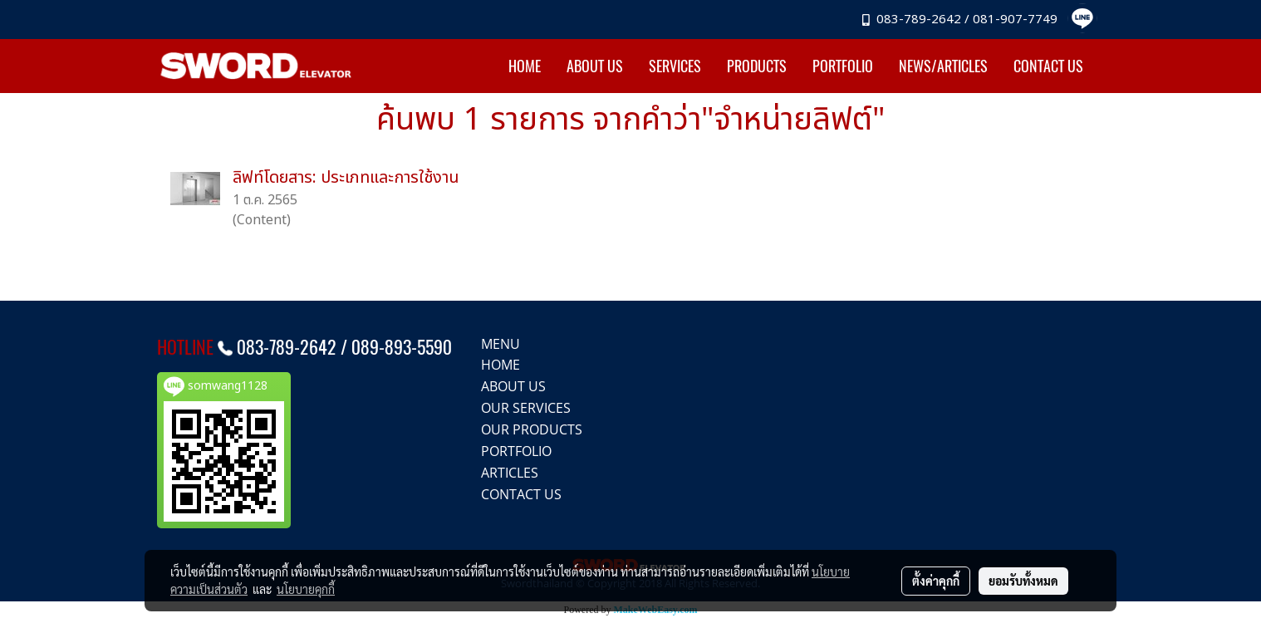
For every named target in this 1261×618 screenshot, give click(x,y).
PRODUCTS (757, 66)
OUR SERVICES (526, 408)
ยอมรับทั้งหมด (1023, 580)
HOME (524, 66)
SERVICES (675, 66)
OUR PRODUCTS (531, 429)
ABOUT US (595, 66)
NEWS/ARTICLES (943, 66)
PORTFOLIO (842, 66)
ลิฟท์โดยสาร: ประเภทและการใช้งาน (346, 177)
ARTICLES (509, 473)
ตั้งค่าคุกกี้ (935, 580)
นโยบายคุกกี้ (306, 588)
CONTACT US (1048, 66)
